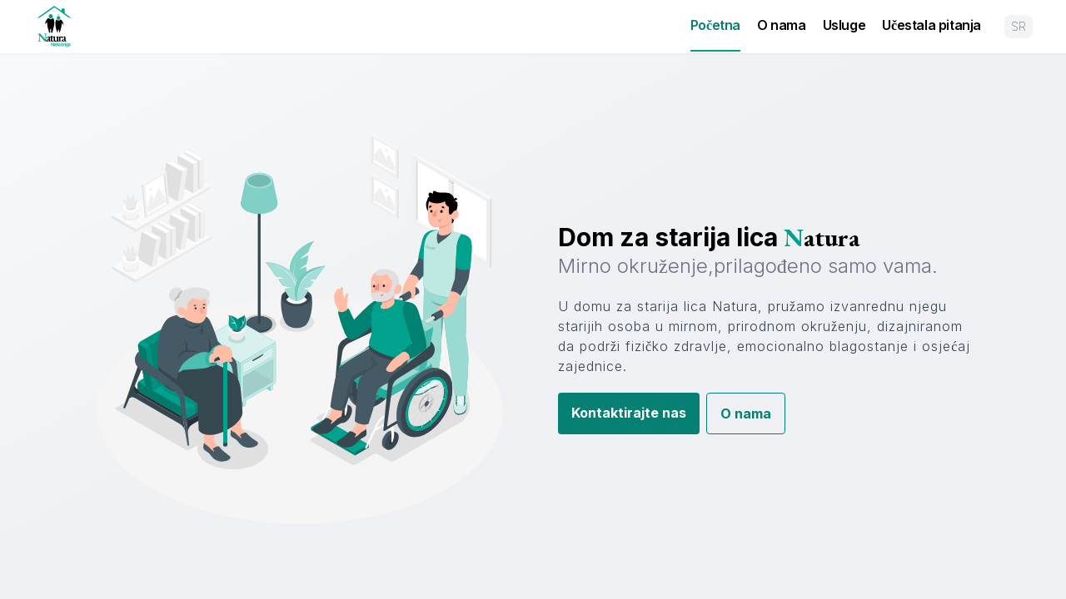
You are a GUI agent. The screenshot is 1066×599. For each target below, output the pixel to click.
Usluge (844, 25)
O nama (781, 25)
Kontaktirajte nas (628, 412)
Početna (715, 25)
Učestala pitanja (931, 25)
